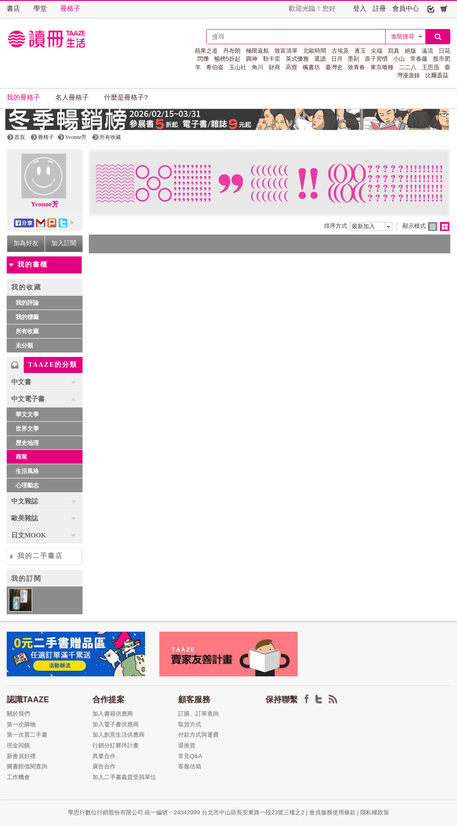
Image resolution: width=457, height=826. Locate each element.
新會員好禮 (21, 756)
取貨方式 (189, 724)
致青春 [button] (356, 67)
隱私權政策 (374, 812)
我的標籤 (27, 317)
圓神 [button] (252, 58)
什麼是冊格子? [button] (126, 97)
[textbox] (296, 36)
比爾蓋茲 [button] (437, 75)
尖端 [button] (376, 50)
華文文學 (27, 414)
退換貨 (186, 745)
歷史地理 (27, 443)
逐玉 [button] (360, 50)
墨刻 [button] (353, 58)
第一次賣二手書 (27, 734)
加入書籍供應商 (112, 713)
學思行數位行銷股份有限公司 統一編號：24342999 (135, 812)
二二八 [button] (407, 67)
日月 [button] (337, 58)
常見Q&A (190, 756)
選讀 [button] (320, 58)
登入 (359, 8)
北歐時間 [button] (314, 50)
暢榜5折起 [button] (227, 58)
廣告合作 (104, 766)
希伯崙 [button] (215, 67)
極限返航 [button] (257, 50)
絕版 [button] (410, 50)
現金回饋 (18, 745)
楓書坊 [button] (311, 67)
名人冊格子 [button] (72, 97)
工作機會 (18, 777)
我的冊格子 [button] (23, 97)
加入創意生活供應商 (118, 734)
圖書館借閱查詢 (27, 766)
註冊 (379, 8)
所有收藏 (27, 331)
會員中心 (405, 8)
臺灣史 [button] (334, 67)
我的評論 (27, 302)
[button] (431, 8)
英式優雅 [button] (297, 58)
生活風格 (27, 471)
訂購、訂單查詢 (198, 713)
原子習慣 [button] (376, 58)
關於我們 (18, 713)
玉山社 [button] (237, 67)
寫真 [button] (393, 50)
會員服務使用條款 (332, 812)
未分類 (24, 345)
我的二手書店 (40, 555)
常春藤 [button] (419, 58)
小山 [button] (399, 58)
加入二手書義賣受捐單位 (124, 777)
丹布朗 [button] (232, 50)
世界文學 (27, 428)
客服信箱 (189, 766)
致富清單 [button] (286, 50)
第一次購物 (21, 724)
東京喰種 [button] (382, 67)
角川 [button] (257, 67)
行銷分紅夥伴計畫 (115, 745)
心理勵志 (27, 485)
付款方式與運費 (198, 734)
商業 (21, 456)
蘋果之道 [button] (206, 50)
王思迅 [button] (430, 67)
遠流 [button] (427, 50)
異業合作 (104, 756)
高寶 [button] (291, 67)
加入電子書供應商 (115, 724)
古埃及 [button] (340, 50)
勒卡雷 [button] (271, 58)
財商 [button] (274, 67)
